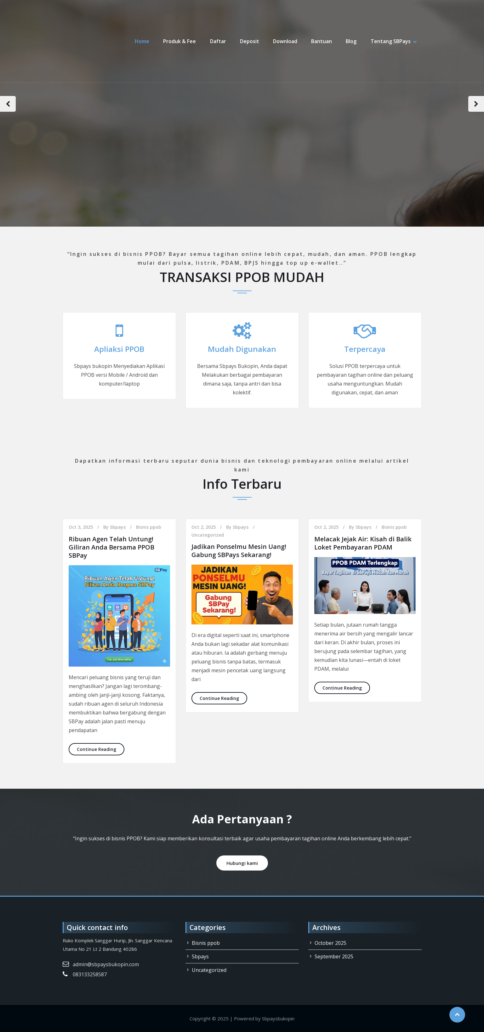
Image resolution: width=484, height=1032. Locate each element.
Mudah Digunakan (242, 349)
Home (142, 41)
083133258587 (90, 974)
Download (285, 41)
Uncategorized (207, 535)
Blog (351, 41)
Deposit (249, 41)
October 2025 (330, 942)
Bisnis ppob (148, 527)
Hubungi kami (242, 863)
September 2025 (334, 956)
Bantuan (321, 41)
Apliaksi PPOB (119, 349)
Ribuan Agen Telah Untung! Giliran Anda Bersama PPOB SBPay (111, 547)
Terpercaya (364, 349)
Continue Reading (100, 749)
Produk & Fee (180, 41)
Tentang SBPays (391, 41)
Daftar (218, 41)
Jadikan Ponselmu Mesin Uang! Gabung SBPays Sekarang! (238, 550)
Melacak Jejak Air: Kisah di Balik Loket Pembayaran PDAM (363, 543)
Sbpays (118, 527)
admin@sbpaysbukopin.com (106, 964)
